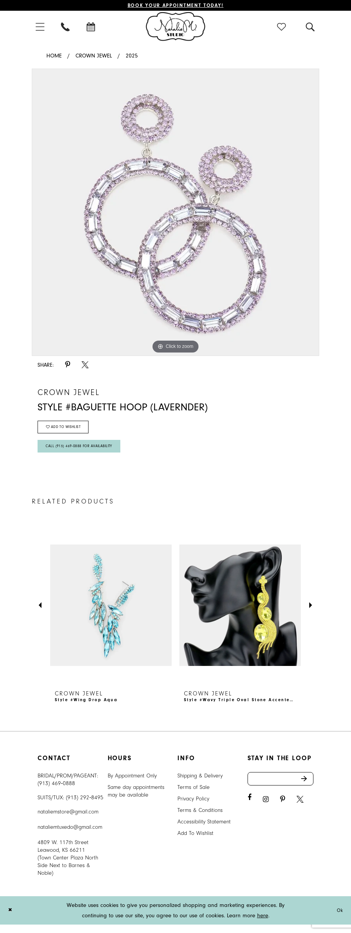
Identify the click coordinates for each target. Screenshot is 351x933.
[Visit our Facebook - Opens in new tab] (249, 808)
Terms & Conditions (200, 818)
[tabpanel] (175, 214)
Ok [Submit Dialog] (339, 918)
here (262, 924)
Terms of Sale (193, 795)
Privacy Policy (193, 807)
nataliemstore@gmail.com (68, 820)
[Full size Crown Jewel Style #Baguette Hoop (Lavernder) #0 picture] (175, 214)
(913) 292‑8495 (84, 806)
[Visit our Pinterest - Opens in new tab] (282, 810)
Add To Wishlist (195, 841)
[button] (40, 27)
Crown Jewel (93, 57)
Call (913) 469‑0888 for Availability (85, 453)
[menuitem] (40, 27)
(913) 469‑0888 (56, 792)
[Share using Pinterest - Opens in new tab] (67, 366)
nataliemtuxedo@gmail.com (70, 835)
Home (54, 57)
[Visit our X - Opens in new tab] (300, 810)
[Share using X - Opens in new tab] (85, 366)
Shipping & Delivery (200, 784)
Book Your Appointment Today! (175, 6)
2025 (132, 57)
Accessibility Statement (204, 830)
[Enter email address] (281, 789)
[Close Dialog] (11, 918)
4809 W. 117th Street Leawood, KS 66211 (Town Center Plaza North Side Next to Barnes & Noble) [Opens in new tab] (68, 866)
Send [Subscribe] (306, 789)
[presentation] (111, 613)
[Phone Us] (66, 27)
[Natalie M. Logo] (176, 27)
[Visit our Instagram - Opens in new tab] (266, 810)
